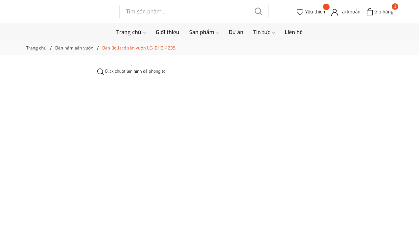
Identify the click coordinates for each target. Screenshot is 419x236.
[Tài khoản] (346, 11)
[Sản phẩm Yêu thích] (311, 11)
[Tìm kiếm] (259, 11)
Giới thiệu (167, 32)
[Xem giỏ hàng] (380, 11)
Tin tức (264, 32)
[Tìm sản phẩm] (194, 11)
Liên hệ (294, 32)
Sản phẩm (204, 32)
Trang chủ (131, 32)
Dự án (236, 32)
